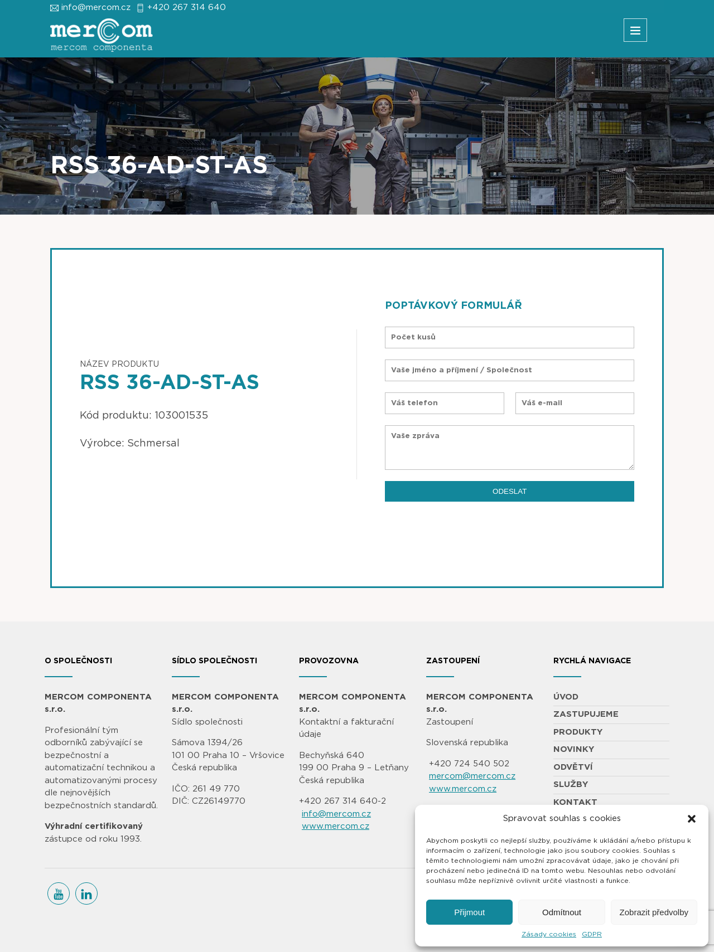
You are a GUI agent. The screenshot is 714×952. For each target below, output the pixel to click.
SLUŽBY (570, 784)
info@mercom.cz (96, 7)
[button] (691, 818)
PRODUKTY (577, 732)
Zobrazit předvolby (654, 912)
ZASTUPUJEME (586, 714)
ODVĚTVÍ (573, 767)
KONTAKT (575, 802)
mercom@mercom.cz (472, 776)
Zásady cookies (549, 934)
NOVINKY (573, 749)
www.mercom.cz (335, 826)
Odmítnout (561, 912)
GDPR (592, 934)
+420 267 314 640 (186, 7)
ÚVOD (565, 697)
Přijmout (469, 912)
